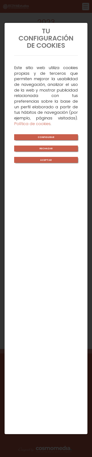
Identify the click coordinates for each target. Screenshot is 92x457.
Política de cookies (32, 123)
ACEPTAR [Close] (46, 160)
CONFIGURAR (46, 137)
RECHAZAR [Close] (46, 148)
